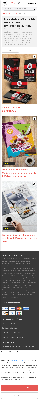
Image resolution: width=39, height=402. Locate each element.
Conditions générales (9, 328)
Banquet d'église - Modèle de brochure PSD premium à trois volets (19, 238)
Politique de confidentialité (11, 332)
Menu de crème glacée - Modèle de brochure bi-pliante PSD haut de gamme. (19, 173)
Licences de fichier (8, 323)
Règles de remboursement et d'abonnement (18, 346)
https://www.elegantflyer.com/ (18, 360)
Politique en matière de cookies (13, 337)
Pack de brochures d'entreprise (12, 109)
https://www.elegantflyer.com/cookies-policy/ (14, 367)
